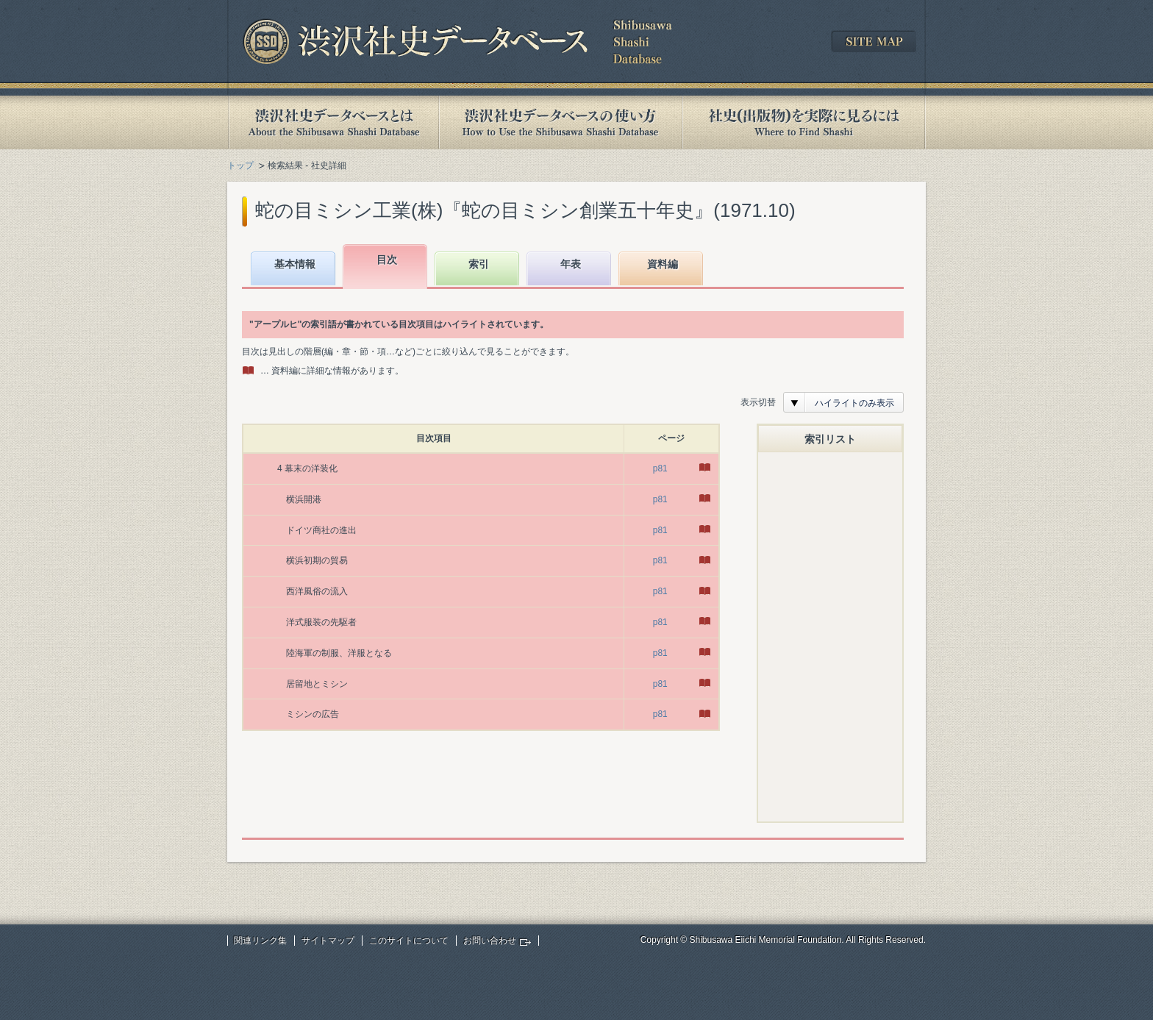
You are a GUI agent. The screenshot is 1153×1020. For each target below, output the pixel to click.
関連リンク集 (260, 940)
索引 (478, 264)
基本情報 (294, 264)
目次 (386, 259)
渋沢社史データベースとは (332, 122)
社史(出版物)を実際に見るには (804, 122)
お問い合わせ (489, 940)
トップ (240, 165)
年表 (570, 264)
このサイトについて (409, 940)
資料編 (662, 264)
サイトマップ (327, 940)
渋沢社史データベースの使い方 (560, 122)
